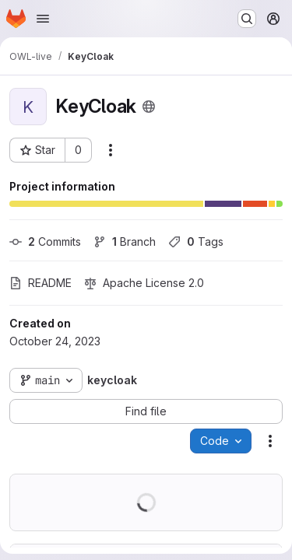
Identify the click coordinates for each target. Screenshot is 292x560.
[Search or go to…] (246, 18)
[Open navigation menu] (42, 18)
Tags (195, 241)
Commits (45, 241)
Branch (124, 241)
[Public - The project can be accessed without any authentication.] (148, 106)
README (40, 282)
